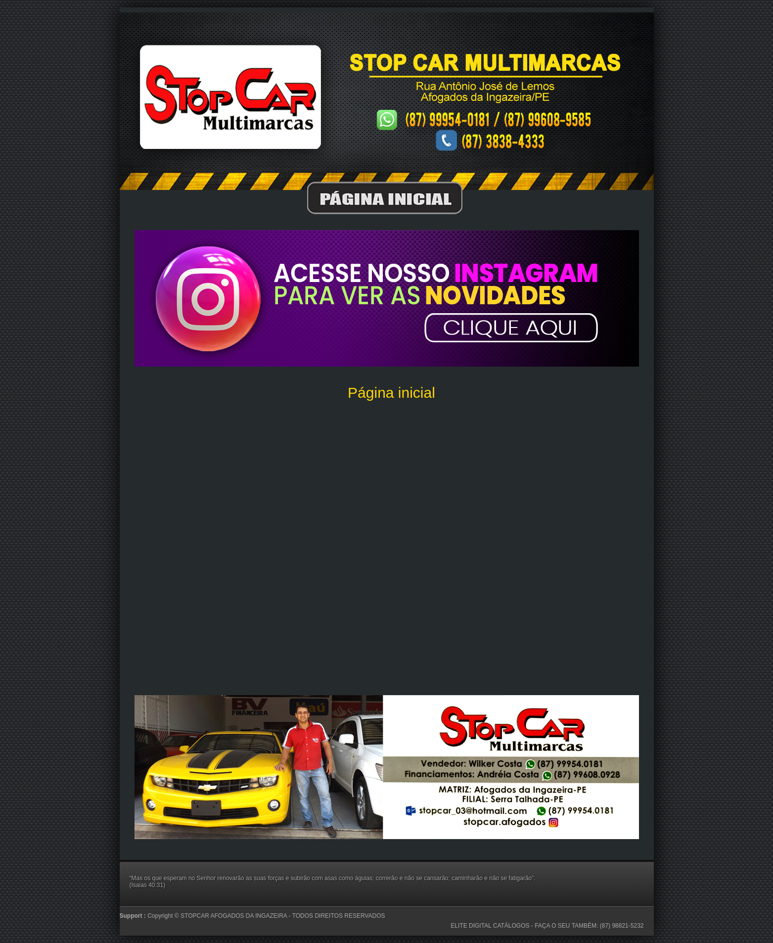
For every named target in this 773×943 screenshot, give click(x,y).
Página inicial (391, 392)
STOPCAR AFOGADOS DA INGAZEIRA (235, 915)
